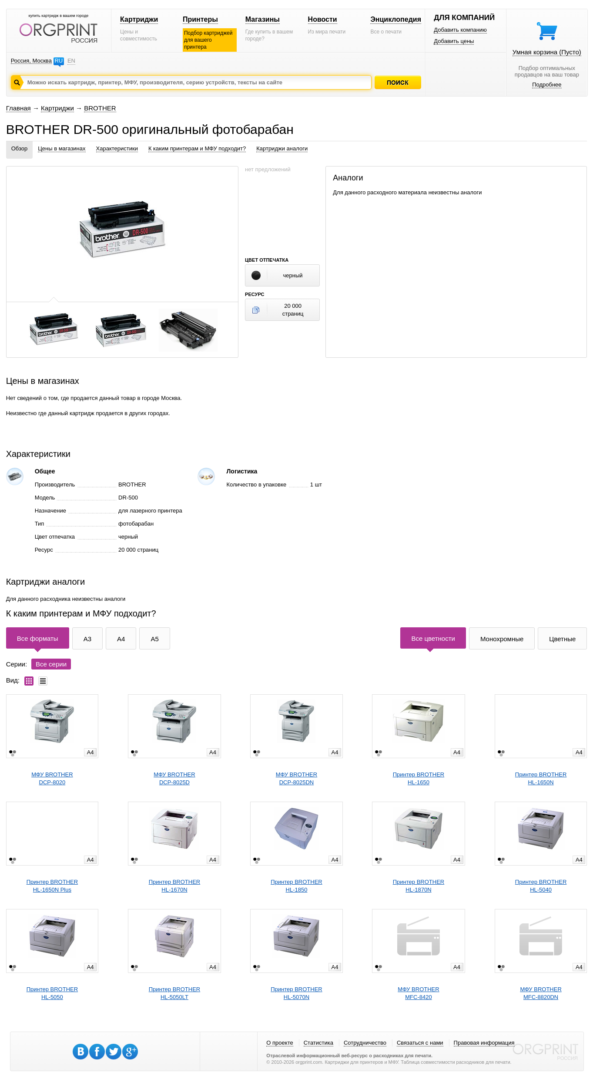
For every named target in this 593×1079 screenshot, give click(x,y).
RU (58, 60)
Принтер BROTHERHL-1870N (418, 886)
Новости (322, 19)
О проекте (279, 1042)
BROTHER (100, 108)
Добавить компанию (460, 30)
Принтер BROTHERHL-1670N (174, 886)
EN (71, 60)
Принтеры (200, 19)
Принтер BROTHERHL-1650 (418, 778)
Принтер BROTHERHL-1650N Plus (52, 886)
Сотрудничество (365, 1042)
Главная (18, 108)
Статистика (318, 1042)
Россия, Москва (31, 60)
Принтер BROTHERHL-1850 (296, 886)
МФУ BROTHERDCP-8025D (174, 778)
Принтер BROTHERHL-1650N (540, 778)
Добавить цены (454, 41)
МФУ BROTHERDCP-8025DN (296, 778)
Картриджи (139, 19)
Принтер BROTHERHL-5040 (540, 886)
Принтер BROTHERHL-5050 (52, 993)
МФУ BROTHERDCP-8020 (52, 778)
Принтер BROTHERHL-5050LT (174, 993)
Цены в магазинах (61, 148)
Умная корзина (547, 52)
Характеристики (117, 148)
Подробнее (546, 84)
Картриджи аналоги (282, 148)
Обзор (19, 148)
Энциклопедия (395, 19)
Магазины (262, 19)
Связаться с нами (420, 1042)
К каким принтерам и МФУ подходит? (197, 148)
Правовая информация (484, 1042)
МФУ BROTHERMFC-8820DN (540, 993)
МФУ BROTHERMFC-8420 (418, 993)
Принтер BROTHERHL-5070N (296, 993)
